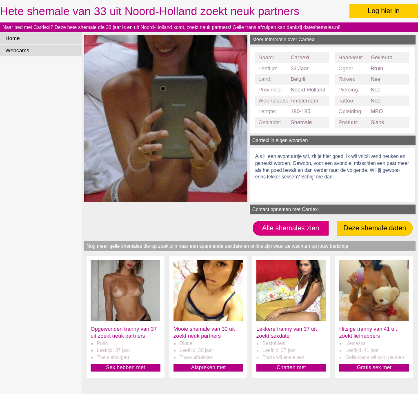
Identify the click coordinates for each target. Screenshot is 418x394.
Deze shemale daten (374, 228)
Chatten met (291, 367)
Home (12, 38)
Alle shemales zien (290, 228)
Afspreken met (208, 367)
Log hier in (384, 11)
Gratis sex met (374, 367)
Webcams (17, 50)
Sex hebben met (125, 367)
